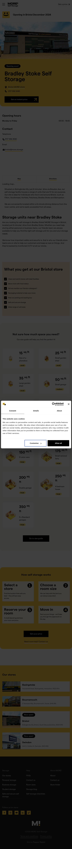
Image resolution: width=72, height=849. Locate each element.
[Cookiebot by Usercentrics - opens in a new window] (54, 404)
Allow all (58, 443)
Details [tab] (36, 411)
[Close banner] (68, 404)
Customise (35, 443)
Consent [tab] (12, 411)
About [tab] (59, 411)
